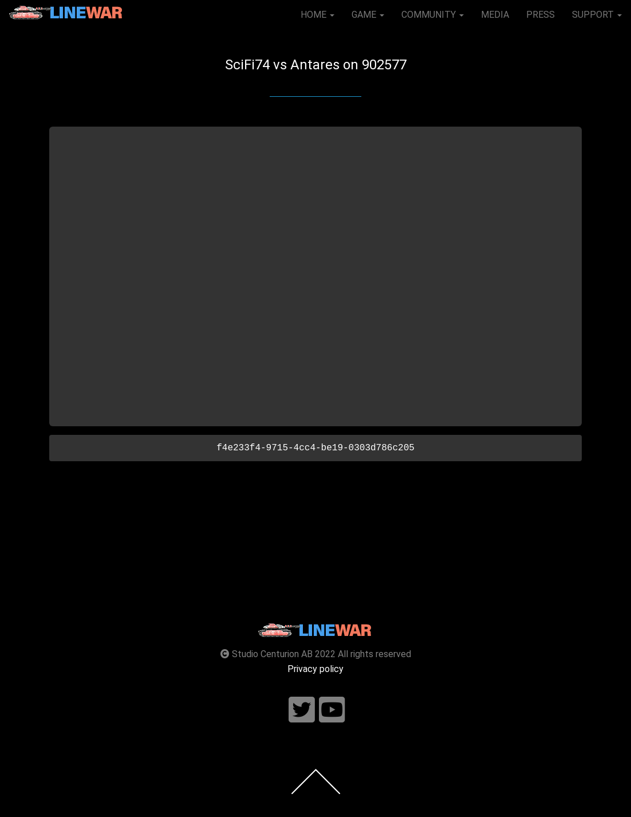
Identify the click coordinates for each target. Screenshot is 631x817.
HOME (317, 14)
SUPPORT (597, 14)
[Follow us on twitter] (301, 710)
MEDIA (495, 14)
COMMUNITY (432, 14)
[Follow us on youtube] (332, 710)
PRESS (540, 14)
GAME (368, 14)
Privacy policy (315, 668)
